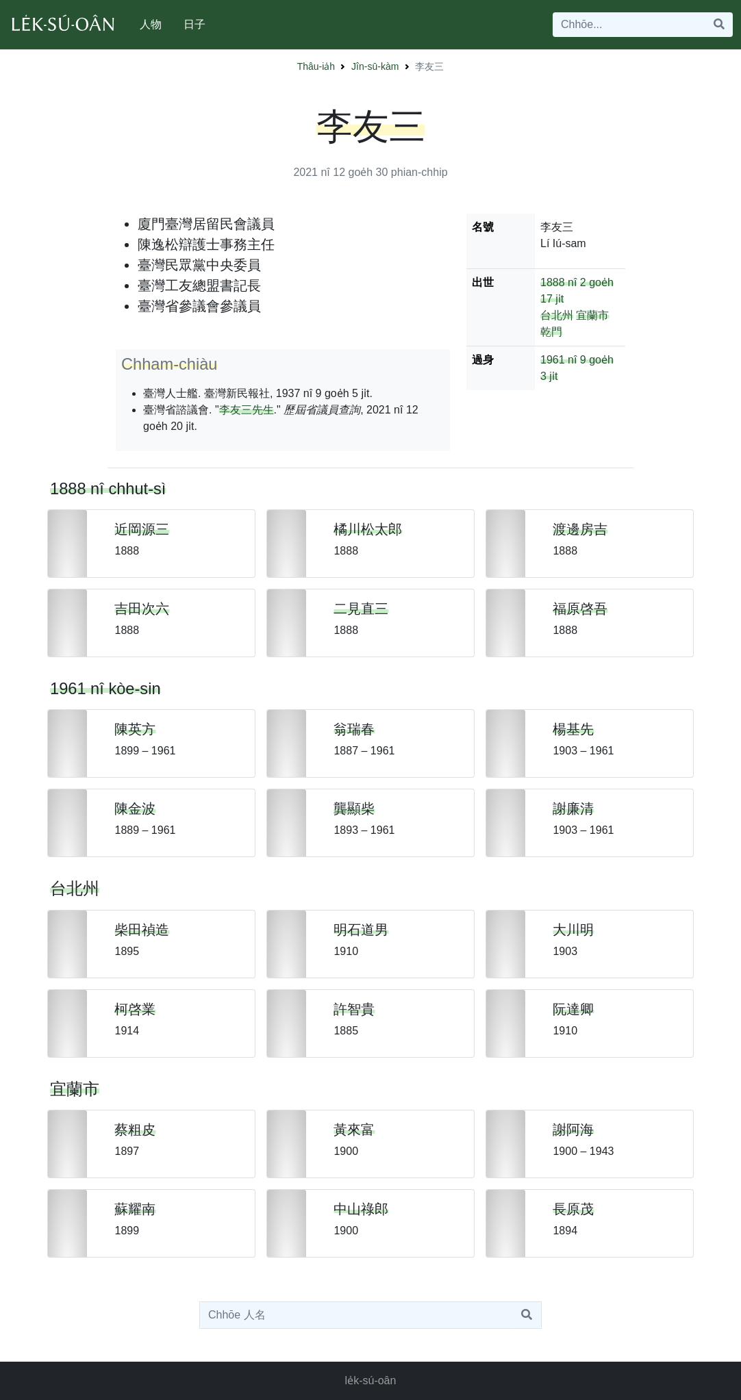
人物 (151, 24)
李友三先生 (246, 410)
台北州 (556, 315)
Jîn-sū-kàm (375, 66)
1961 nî (558, 360)
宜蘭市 (592, 315)
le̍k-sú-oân (371, 1380)
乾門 (551, 332)
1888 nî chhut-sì (108, 489)
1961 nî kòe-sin (105, 689)
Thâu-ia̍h (316, 66)
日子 (194, 24)
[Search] (629, 24)
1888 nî (558, 282)
